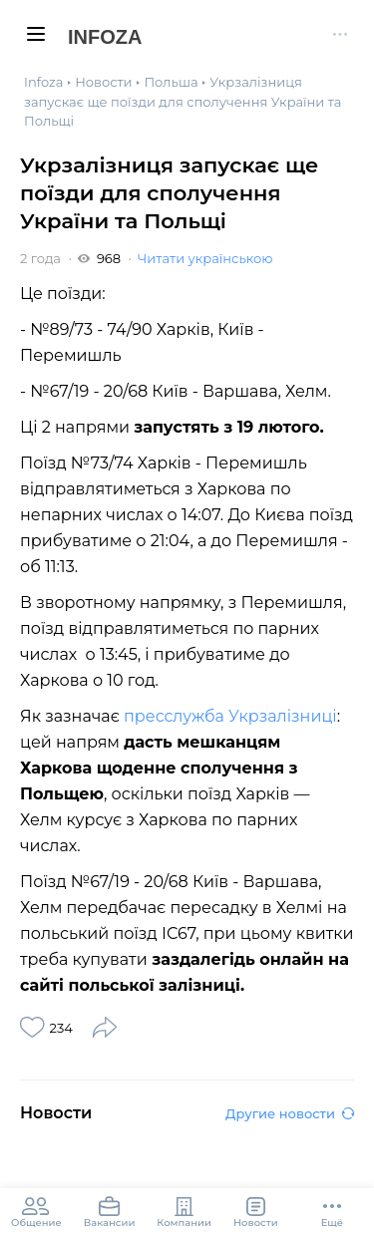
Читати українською (205, 258)
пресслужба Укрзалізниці (230, 716)
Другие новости (289, 1113)
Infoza (105, 37)
